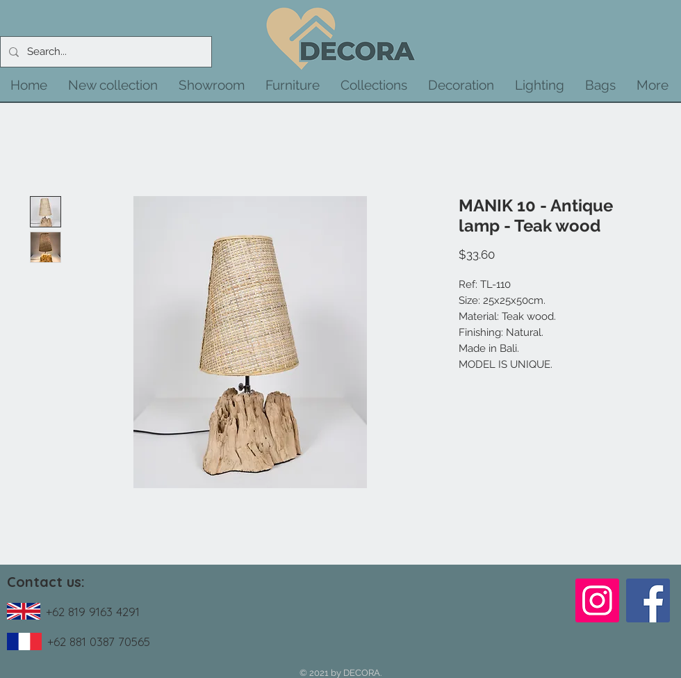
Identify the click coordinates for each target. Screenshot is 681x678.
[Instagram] (597, 600)
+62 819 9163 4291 (93, 611)
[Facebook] (648, 600)
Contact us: (46, 581)
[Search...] (104, 52)
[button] (113, 85)
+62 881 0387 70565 (98, 641)
